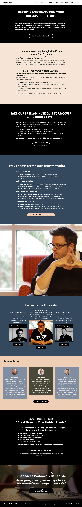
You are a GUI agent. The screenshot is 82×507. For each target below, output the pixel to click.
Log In (77, 2)
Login (54, 504)
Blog (66, 2)
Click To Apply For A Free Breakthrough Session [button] (41, 490)
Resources (44, 2)
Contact (71, 2)
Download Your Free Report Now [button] (41, 450)
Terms (49, 504)
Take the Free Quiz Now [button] (41, 142)
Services (37, 2)
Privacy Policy (42, 504)
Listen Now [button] (18, 344)
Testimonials (59, 2)
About (51, 2)
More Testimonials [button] (41, 401)
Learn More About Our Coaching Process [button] (41, 215)
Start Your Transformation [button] (41, 36)
